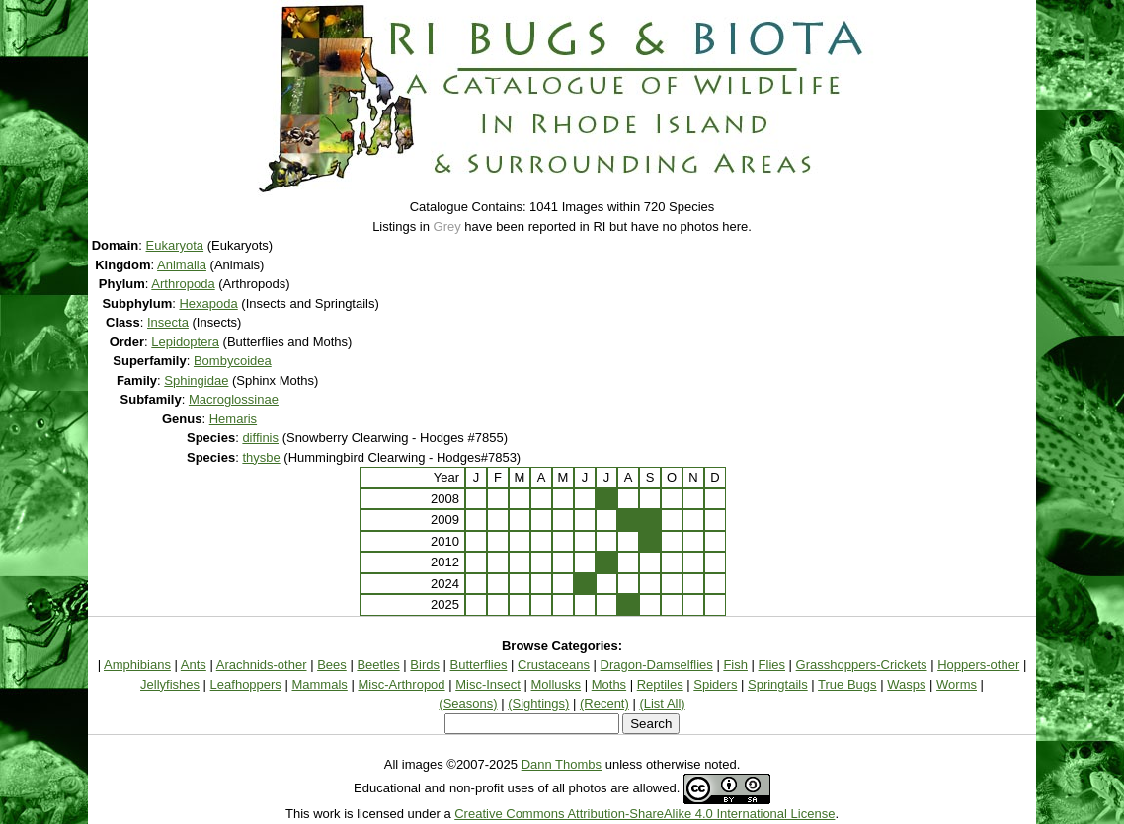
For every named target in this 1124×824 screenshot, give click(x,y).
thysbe (261, 457)
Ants (193, 664)
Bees (332, 664)
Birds (425, 664)
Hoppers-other (978, 664)
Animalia (181, 265)
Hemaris (233, 419)
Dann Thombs (562, 764)
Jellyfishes (170, 684)
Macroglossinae (234, 399)
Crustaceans (554, 664)
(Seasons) (468, 703)
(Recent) (604, 703)
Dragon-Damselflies (657, 664)
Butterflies (479, 664)
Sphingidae (196, 380)
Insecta (168, 322)
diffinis (260, 437)
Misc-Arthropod (401, 684)
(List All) (661, 703)
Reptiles (660, 684)
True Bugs (847, 684)
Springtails (778, 684)
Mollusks (556, 684)
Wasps (906, 684)
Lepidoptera (185, 342)
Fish (735, 664)
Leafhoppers (245, 684)
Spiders (715, 684)
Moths (609, 684)
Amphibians (137, 664)
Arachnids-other (261, 664)
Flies (772, 664)
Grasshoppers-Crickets (861, 664)
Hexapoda (208, 303)
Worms (956, 684)
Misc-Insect (488, 684)
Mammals (319, 684)
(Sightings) (538, 703)
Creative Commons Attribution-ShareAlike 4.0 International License (644, 813)
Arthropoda (182, 283)
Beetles (378, 664)
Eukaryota (175, 245)
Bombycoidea (233, 360)
